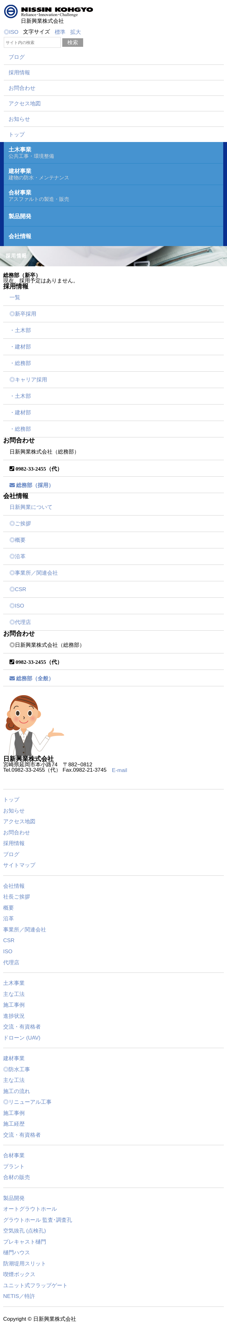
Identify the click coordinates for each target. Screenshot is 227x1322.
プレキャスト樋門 (24, 1242)
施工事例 (14, 1005)
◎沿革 (17, 556)
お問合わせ (22, 88)
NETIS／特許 (19, 1296)
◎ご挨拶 (20, 524)
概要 (8, 908)
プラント (14, 1166)
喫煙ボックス (19, 1274)
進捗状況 (14, 1016)
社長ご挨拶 (16, 897)
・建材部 (20, 347)
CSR (9, 940)
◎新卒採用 (22, 314)
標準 (60, 32)
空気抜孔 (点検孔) (24, 1231)
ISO (7, 951)
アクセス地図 (25, 104)
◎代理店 (20, 622)
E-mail (119, 770)
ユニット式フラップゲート (35, 1285)
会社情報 (14, 886)
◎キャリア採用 (28, 380)
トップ (17, 135)
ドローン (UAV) (21, 1038)
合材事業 (14, 1155)
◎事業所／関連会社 (33, 573)
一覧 (14, 297)
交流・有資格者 (22, 1027)
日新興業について (30, 507)
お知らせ (19, 119)
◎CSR (17, 589)
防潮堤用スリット (24, 1263)
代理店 (11, 962)
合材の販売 (16, 1177)
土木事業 (14, 983)
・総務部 (20, 363)
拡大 (75, 32)
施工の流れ (16, 1091)
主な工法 (14, 994)
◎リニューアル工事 (27, 1102)
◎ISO (11, 32)
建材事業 (14, 1058)
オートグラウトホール (30, 1209)
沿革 (8, 919)
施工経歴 (14, 1124)
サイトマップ (19, 865)
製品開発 (14, 1198)
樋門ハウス (16, 1253)
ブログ (17, 57)
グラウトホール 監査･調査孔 (37, 1220)
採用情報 (19, 73)
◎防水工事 (16, 1069)
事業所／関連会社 (24, 929)
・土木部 (20, 330)
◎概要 (17, 540)
